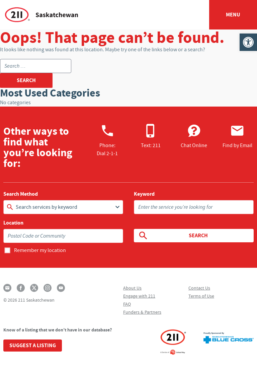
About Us (132, 288)
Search (173, 235)
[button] (248, 42)
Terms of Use (201, 296)
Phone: (107, 140)
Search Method (20, 194)
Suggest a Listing (32, 345)
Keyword (144, 194)
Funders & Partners (142, 312)
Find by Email (237, 136)
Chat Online (194, 136)
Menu (233, 14)
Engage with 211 (139, 296)
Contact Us (199, 288)
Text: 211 (151, 136)
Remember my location (40, 250)
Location (13, 223)
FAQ (127, 304)
